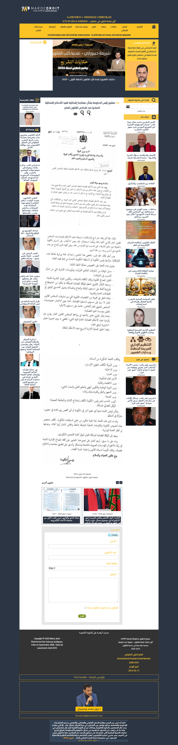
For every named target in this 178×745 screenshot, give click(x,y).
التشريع (140, 27)
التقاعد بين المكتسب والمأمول (141, 183)
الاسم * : (114, 541)
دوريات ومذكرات (81, 27)
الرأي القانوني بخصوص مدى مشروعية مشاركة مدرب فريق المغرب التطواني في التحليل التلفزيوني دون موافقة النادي (30, 141)
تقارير (94, 27)
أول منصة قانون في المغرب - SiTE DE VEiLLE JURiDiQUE (89, 21)
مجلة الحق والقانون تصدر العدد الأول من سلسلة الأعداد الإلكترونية (61, 519)
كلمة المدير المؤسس (141, 43)
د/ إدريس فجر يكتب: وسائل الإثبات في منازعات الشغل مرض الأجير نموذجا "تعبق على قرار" (141, 400)
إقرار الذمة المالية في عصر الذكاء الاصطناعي (30, 302)
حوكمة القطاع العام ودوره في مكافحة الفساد (141, 272)
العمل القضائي (124, 28)
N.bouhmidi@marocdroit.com (89, 716)
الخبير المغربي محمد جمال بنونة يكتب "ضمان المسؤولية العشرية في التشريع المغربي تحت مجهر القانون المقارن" (141, 126)
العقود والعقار (66, 27)
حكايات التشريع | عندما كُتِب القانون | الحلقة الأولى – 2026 (88, 79)
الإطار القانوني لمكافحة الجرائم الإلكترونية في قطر (141, 243)
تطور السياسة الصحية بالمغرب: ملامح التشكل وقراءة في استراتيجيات (141, 301)
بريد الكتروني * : (111, 552)
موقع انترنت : (112, 563)
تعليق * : (114, 574)
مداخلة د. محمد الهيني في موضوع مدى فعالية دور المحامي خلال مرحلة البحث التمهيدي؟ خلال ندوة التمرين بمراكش (141, 213)
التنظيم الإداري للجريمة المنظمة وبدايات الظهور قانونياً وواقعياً (141, 331)
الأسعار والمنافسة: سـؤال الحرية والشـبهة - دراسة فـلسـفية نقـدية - (141, 156)
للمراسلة (52, 27)
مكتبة (103, 27)
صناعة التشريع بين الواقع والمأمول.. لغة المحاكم (30, 233)
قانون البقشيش (30, 321)
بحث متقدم (141, 111)
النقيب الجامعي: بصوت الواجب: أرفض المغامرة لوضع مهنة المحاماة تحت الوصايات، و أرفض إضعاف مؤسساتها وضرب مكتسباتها (30, 205)
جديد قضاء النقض (38, 28)
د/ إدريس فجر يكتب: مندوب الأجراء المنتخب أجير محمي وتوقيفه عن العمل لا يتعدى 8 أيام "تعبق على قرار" (141, 368)
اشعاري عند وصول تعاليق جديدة (102, 607)
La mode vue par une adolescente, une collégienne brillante (30, 107)
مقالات (113, 27)
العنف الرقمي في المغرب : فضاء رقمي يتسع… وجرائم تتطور (30, 255)
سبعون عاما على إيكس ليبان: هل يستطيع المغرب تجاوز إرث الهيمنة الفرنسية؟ (30, 280)
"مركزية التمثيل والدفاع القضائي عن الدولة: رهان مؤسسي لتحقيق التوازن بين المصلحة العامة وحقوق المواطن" (30, 345)
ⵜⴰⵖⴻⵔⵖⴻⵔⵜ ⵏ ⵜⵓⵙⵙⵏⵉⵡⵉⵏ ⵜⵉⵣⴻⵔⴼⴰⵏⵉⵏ (89, 17)
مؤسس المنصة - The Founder (89, 677)
